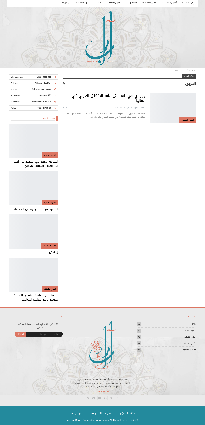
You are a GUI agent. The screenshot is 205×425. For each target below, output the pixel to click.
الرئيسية (186, 3)
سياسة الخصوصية (100, 413)
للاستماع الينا (102, 392)
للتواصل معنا (76, 413)
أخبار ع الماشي (170, 3)
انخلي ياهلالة (150, 3)
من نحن (67, 3)
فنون (99, 3)
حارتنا (194, 324)
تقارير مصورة (83, 3)
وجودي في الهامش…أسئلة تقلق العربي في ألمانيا (109, 98)
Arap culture (89, 420)
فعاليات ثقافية (189, 350)
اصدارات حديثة (49, 246)
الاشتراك (20, 334)
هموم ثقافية (114, 3)
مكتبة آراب (132, 3)
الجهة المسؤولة (127, 413)
